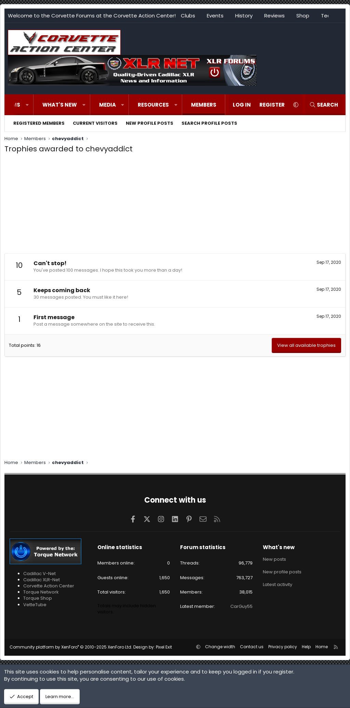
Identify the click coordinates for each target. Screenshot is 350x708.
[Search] (323, 104)
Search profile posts (209, 123)
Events (215, 15)
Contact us (252, 647)
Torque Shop (37, 598)
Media (107, 104)
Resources (153, 104)
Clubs (188, 15)
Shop (302, 15)
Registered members (39, 123)
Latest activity (277, 584)
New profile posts (149, 123)
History (244, 15)
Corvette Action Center (48, 586)
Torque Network (41, 592)
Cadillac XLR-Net (41, 579)
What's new (59, 104)
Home (321, 647)
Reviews (274, 15)
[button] (27, 104)
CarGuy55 (241, 606)
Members (203, 104)
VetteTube (34, 604)
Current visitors (95, 123)
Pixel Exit (164, 647)
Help (306, 647)
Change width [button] (220, 647)
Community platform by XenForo (71, 647)
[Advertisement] (175, 205)
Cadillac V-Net (39, 573)
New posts (274, 559)
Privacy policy (282, 647)
